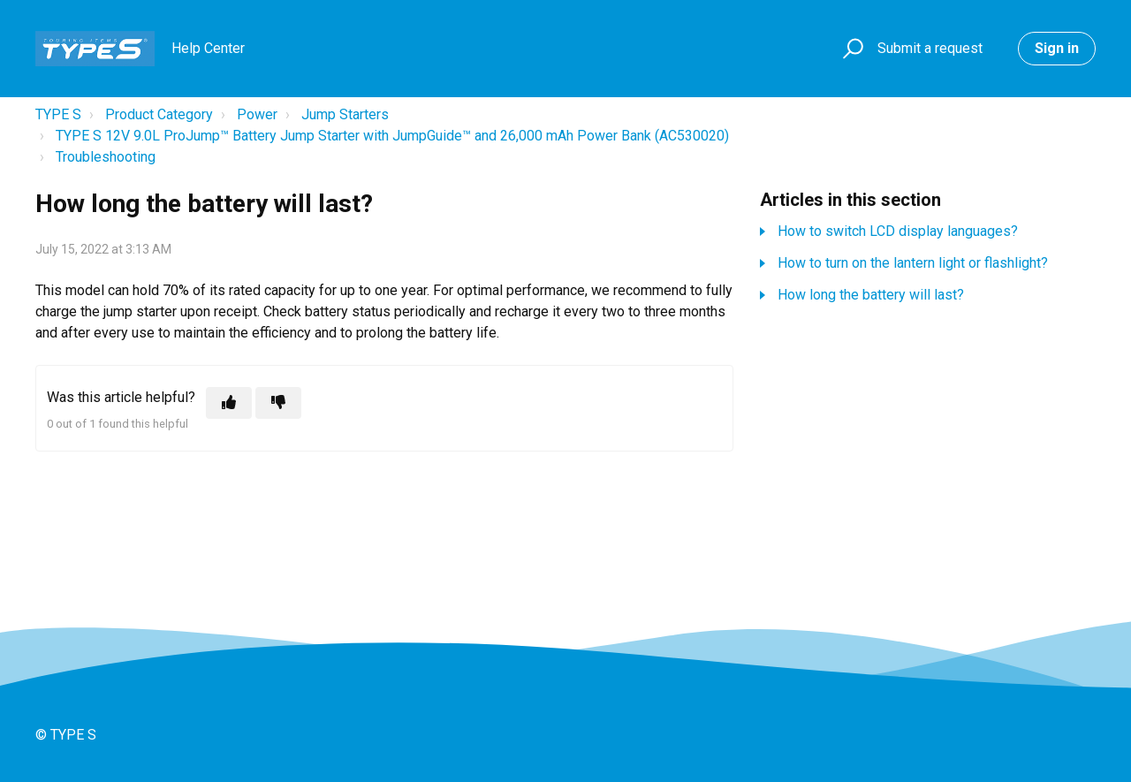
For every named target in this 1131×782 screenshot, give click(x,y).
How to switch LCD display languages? (898, 231)
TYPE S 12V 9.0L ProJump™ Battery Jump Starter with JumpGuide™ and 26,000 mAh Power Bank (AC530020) (392, 135)
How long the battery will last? (871, 294)
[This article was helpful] (229, 403)
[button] (850, 49)
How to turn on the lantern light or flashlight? (913, 262)
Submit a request (930, 48)
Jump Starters (345, 114)
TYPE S (58, 114)
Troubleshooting (106, 156)
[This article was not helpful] (278, 403)
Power (257, 114)
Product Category (159, 114)
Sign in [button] (1057, 48)
